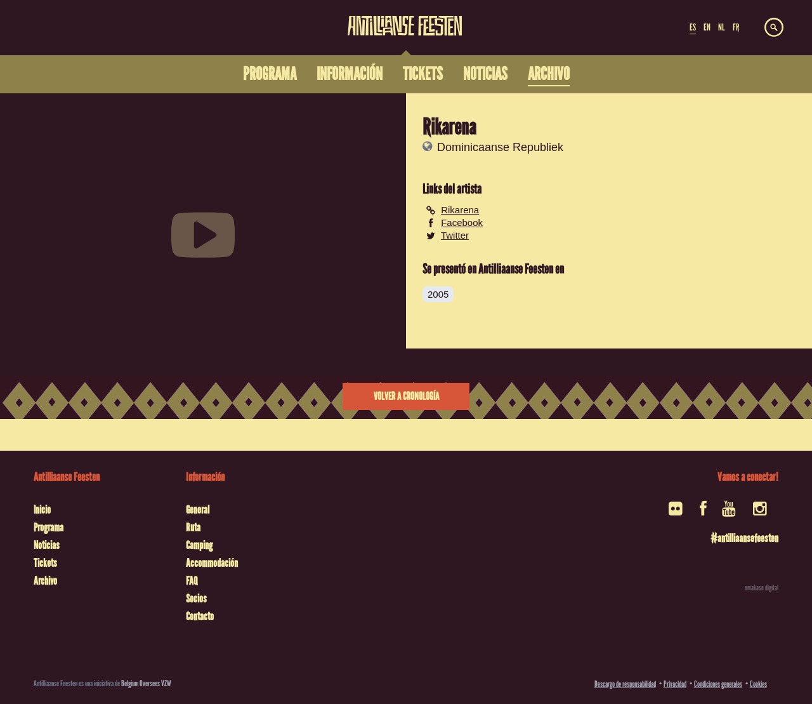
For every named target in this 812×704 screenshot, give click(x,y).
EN (707, 27)
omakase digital (761, 587)
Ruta (193, 528)
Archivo (45, 581)
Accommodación (212, 563)
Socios (196, 599)
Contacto (200, 616)
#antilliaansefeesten (744, 538)
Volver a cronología (406, 396)
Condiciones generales (718, 684)
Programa (48, 528)
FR (736, 27)
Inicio (42, 510)
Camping (199, 545)
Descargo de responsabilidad (625, 684)
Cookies (758, 684)
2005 (438, 294)
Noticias (47, 545)
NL (721, 27)
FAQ (191, 581)
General (197, 510)
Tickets (45, 563)
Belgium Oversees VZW (146, 683)
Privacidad (675, 684)
